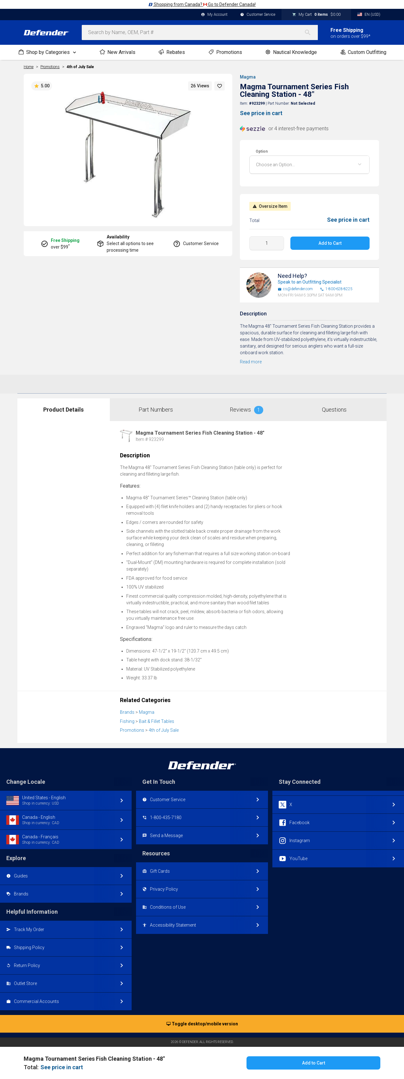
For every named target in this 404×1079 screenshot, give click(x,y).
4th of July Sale (80, 67)
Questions (334, 409)
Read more (251, 361)
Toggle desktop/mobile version (202, 1024)
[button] (219, 86)
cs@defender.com (295, 289)
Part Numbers (156, 409)
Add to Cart (330, 243)
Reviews (246, 410)
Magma (248, 76)
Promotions (132, 730)
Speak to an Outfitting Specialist (310, 281)
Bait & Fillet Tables (156, 721)
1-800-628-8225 (336, 289)
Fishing (127, 721)
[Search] (311, 32)
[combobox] (200, 32)
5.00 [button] (42, 86)
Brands (127, 712)
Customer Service (257, 14)
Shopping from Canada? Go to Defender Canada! (202, 4)
